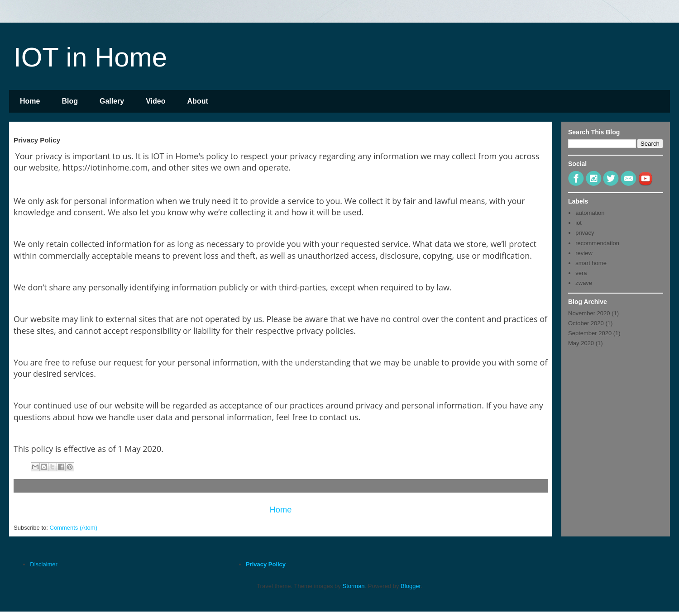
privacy (584, 232)
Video (155, 101)
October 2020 (586, 323)
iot (578, 222)
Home (30, 101)
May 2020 (581, 343)
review (584, 253)
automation (589, 212)
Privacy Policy (266, 564)
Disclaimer (43, 564)
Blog (70, 101)
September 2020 (590, 333)
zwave (583, 283)
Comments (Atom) (73, 527)
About (197, 101)
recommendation (597, 243)
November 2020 (589, 313)
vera (581, 273)
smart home (591, 263)
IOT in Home (90, 57)
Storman (353, 586)
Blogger (411, 586)
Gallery (112, 101)
